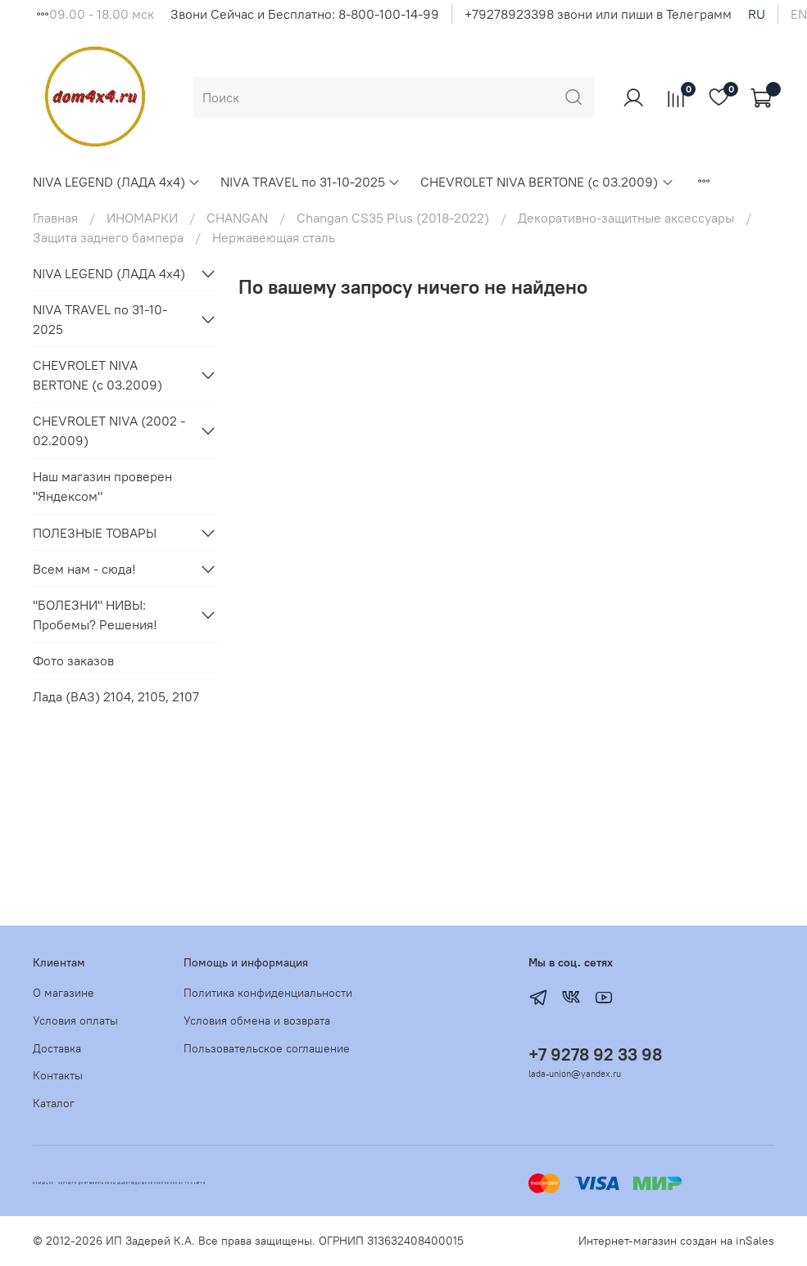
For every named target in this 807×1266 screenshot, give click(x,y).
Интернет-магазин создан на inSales (676, 1240)
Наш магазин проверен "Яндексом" (102, 486)
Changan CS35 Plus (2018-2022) (393, 217)
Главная (55, 217)
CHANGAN (237, 217)
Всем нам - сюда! (84, 569)
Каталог (54, 1103)
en (799, 14)
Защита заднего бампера (108, 237)
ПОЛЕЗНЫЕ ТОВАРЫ (94, 533)
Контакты (58, 1075)
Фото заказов (73, 660)
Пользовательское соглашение (267, 1048)
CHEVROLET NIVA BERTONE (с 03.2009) (546, 181)
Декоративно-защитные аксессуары (626, 217)
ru (756, 14)
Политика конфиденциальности (268, 992)
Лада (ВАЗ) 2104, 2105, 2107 (116, 696)
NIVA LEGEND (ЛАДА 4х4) (117, 181)
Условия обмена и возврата (257, 1020)
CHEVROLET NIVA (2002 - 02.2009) (109, 430)
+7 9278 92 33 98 (595, 1054)
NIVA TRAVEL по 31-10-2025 (310, 181)
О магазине (63, 992)
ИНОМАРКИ (142, 217)
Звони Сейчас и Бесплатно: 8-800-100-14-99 (304, 14)
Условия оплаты (75, 1020)
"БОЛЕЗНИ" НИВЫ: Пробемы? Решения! (95, 615)
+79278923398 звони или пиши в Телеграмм (598, 14)
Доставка (57, 1048)
